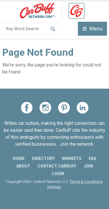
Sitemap (54, 187)
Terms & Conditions (86, 181)
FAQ (92, 158)
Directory (43, 158)
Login (58, 174)
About (23, 166)
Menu (93, 29)
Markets (71, 158)
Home (19, 158)
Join (88, 166)
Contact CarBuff (56, 166)
